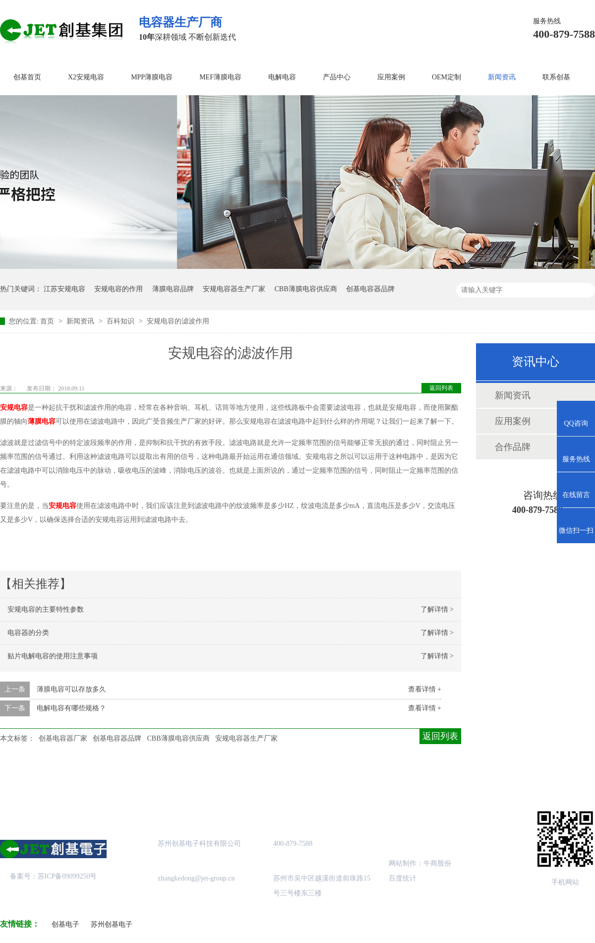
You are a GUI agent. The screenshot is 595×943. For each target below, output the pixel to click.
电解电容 (282, 77)
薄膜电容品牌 (173, 289)
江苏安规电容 (64, 289)
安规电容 (14, 407)
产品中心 (337, 77)
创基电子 (65, 924)
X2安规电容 (86, 77)
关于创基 (93, 778)
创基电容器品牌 (370, 289)
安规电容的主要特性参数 (45, 609)
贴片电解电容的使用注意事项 (52, 656)
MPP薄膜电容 (152, 77)
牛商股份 (437, 863)
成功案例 (256, 778)
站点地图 (339, 778)
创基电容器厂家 (63, 738)
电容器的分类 (28, 632)
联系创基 (556, 77)
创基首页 (27, 77)
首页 (48, 321)
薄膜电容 (42, 421)
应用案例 (391, 77)
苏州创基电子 (111, 924)
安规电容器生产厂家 (234, 289)
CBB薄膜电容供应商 (306, 289)
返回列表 (441, 387)
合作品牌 (513, 447)
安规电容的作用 (118, 289)
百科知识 (121, 321)
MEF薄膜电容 (220, 77)
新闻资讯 (502, 77)
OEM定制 (446, 77)
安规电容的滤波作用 (178, 321)
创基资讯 (420, 778)
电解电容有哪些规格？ (71, 708)
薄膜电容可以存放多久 (71, 689)
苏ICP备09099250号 (67, 876)
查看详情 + (424, 689)
